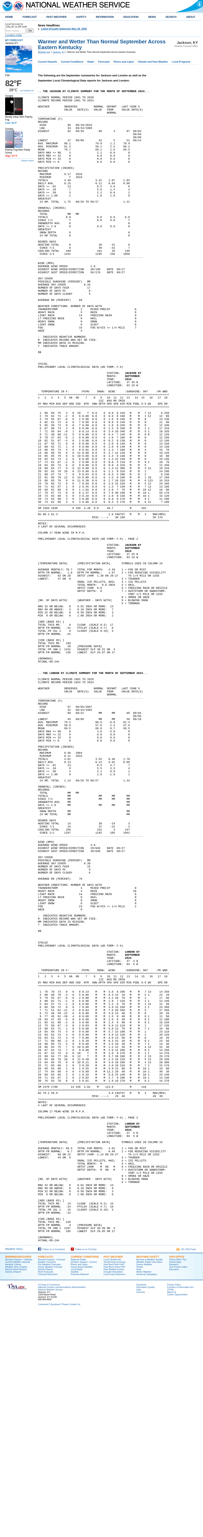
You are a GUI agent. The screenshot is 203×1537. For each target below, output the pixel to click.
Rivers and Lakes (124, 61)
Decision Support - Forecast (51, 1485)
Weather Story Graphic (16, 1492)
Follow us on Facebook (51, 1474)
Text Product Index (178, 1492)
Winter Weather (144, 1497)
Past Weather (113, 1482)
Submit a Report (13, 1497)
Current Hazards (47, 61)
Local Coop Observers (114, 1499)
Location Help (13, 35)
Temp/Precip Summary (115, 1487)
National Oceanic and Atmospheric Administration (62, 1512)
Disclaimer (141, 1510)
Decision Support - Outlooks (18, 1485)
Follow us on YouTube (84, 1474)
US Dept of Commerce (49, 1510)
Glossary (140, 1517)
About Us (171, 1517)
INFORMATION (105, 16)
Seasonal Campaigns (146, 1499)
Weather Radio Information (149, 1487)
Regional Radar (78, 1485)
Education (174, 1494)
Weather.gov (44, 52)
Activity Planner (45, 1494)
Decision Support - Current (84, 1487)
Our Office (176, 1482)
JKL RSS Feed (186, 1474)
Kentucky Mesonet (80, 1499)
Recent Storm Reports (16, 1494)
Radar (90, 61)
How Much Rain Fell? (114, 1489)
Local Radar (76, 1494)
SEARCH (170, 16)
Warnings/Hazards (18, 1482)
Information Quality (145, 1512)
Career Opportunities (177, 1520)
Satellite (75, 1497)
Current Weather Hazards (17, 1487)
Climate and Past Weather (153, 61)
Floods (139, 1492)
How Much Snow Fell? (114, 1492)
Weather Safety (147, 1482)
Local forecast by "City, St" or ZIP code (16, 25)
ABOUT (190, 16)
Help (138, 1515)
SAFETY (81, 16)
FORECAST (30, 16)
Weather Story (14, 1474)
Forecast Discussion (48, 1499)
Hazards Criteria (13, 1489)
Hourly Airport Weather (82, 1492)
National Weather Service (50, 1515)
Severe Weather (144, 1489)
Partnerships (175, 1487)
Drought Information (113, 1497)
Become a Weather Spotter (149, 1485)
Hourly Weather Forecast (50, 1492)
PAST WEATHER (56, 16)
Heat (138, 1494)
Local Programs (181, 61)
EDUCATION (130, 16)
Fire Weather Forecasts (49, 1489)
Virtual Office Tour (177, 1485)
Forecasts (104, 61)
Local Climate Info (112, 1485)
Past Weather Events (114, 1494)
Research (174, 1489)
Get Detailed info (27, 91)
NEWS (152, 16)
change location (27, 161)
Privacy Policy (174, 1510)
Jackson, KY (59, 52)
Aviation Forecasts (47, 1487)
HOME (9, 16)
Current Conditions (72, 61)
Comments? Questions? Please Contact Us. (59, 1529)
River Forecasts (45, 1497)
